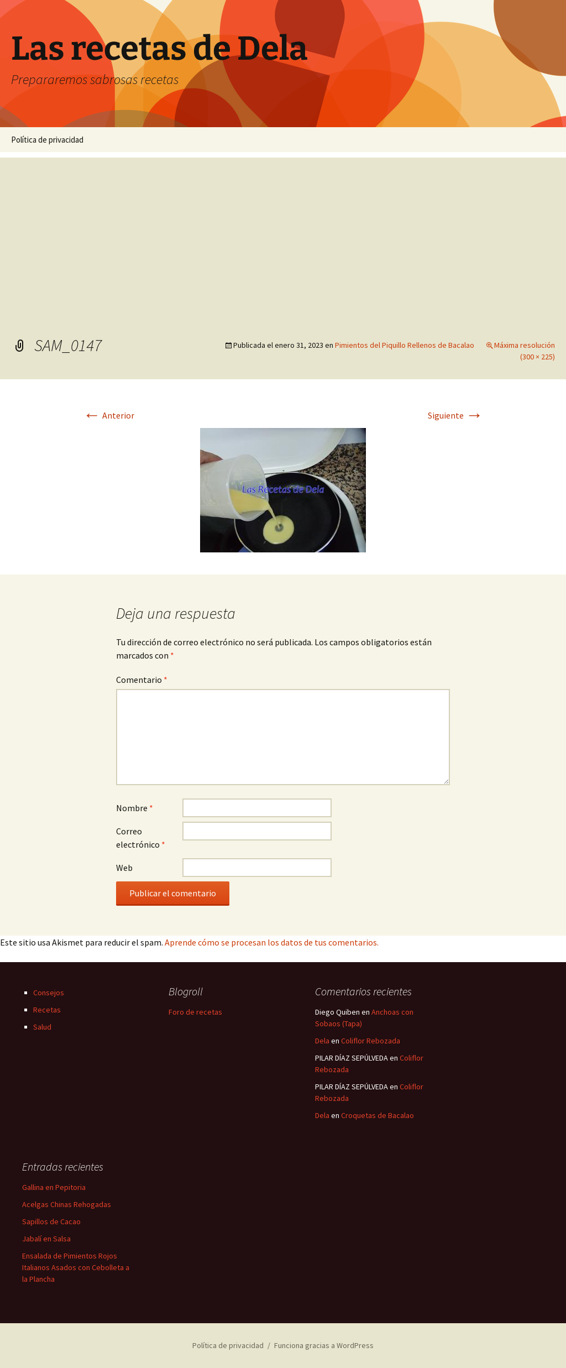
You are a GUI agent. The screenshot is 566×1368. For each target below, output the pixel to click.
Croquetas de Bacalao (377, 1115)
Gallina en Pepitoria (54, 1187)
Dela (322, 1041)
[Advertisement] (283, 235)
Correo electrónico (140, 838)
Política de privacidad (47, 139)
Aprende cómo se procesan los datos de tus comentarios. (272, 942)
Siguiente (455, 415)
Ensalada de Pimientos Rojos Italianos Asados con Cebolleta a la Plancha (75, 1267)
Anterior (108, 415)
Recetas (47, 1010)
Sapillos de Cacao (51, 1221)
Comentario (141, 679)
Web (124, 867)
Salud (42, 1027)
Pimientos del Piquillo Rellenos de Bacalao (404, 345)
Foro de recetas (195, 1012)
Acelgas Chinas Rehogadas (66, 1204)
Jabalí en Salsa (46, 1239)
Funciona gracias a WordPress (324, 1345)
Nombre (134, 807)
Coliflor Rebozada (370, 1041)
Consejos (48, 993)
